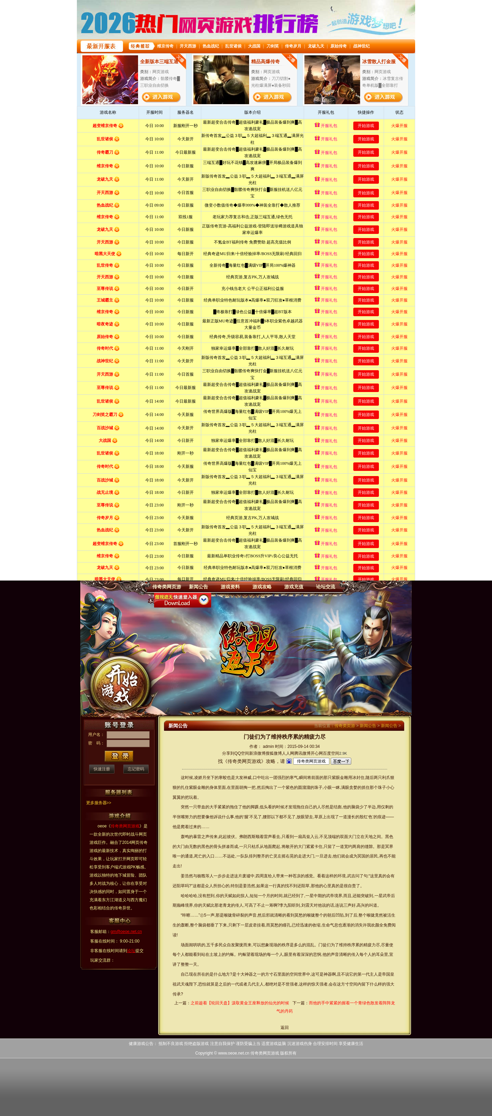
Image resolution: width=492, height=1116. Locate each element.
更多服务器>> (98, 802)
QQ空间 (241, 753)
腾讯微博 (302, 753)
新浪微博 (257, 753)
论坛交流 (325, 586)
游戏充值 (293, 586)
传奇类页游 (344, 725)
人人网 (288, 753)
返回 (285, 1027)
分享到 (228, 753)
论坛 (131, 950)
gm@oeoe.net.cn (126, 931)
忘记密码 (136, 769)
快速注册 (102, 769)
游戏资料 (230, 586)
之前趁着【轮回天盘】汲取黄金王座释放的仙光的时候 (240, 1003)
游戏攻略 (262, 586)
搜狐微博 (273, 753)
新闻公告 (198, 586)
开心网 (317, 753)
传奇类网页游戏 (264, 1053)
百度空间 (331, 753)
